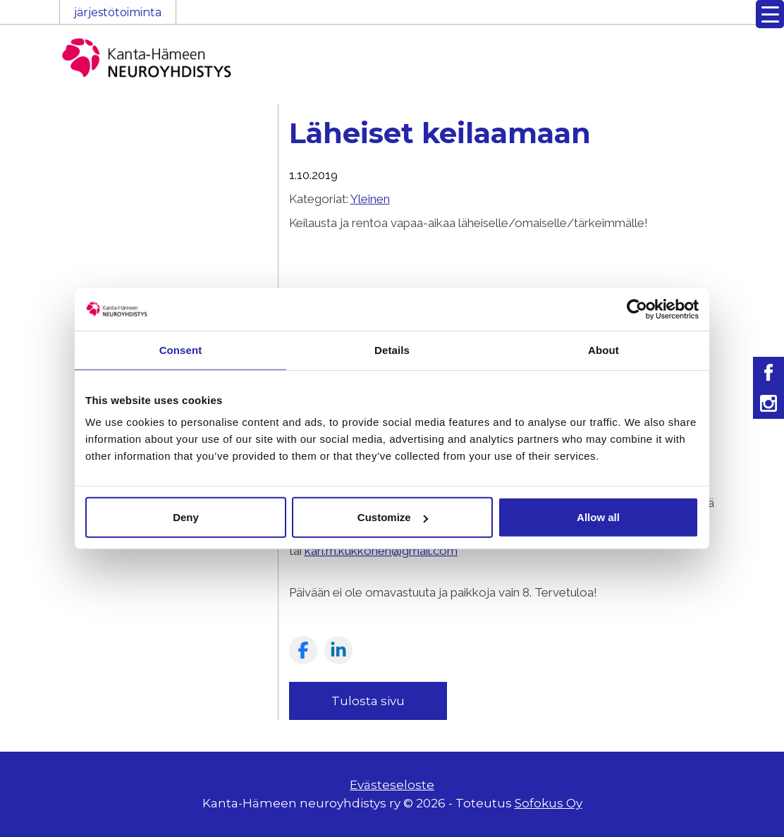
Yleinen (370, 199)
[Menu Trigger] (770, 14)
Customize (392, 517)
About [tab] (603, 349)
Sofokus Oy (548, 803)
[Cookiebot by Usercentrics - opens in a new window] (637, 308)
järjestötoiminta (117, 12)
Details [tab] (392, 349)
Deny (186, 517)
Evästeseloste (392, 785)
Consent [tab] (180, 349)
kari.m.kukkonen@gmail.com (381, 551)
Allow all (598, 517)
